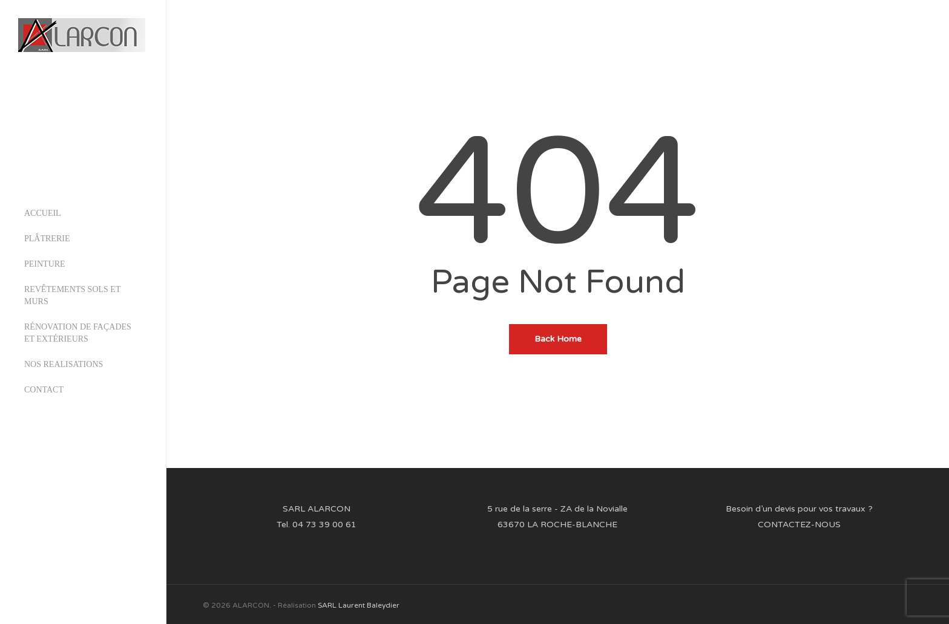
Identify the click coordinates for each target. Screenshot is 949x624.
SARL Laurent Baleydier (358, 605)
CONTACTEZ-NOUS (799, 524)
